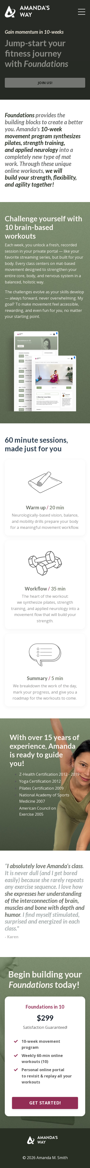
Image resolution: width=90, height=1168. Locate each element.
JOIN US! (45, 82)
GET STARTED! (45, 1103)
